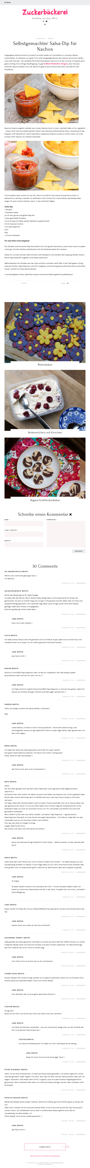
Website (8, 540)
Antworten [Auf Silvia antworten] (81, 647)
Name (7, 519)
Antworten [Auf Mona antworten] (81, 760)
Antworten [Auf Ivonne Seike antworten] (81, 985)
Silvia (7, 635)
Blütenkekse (45, 364)
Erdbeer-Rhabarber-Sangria (56, 64)
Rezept (51, 38)
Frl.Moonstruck (13, 571)
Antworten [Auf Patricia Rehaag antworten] (81, 1121)
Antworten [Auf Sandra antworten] (81, 719)
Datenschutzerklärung (52, 1156)
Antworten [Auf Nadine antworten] (81, 680)
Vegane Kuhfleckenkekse (45, 500)
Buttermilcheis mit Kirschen (45, 432)
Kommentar (52, 519)
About (32, 1156)
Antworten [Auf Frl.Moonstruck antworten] (81, 583)
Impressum (40, 1156)
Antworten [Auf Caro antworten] (81, 916)
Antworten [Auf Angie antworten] (81, 872)
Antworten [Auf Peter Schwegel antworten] (81, 1090)
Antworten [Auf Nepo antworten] (81, 833)
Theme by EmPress (45, 1164)
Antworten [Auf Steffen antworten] (81, 1018)
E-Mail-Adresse (11, 530)
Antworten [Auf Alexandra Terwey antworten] (81, 952)
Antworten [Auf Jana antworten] (81, 627)
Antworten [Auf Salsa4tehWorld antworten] (81, 614)
